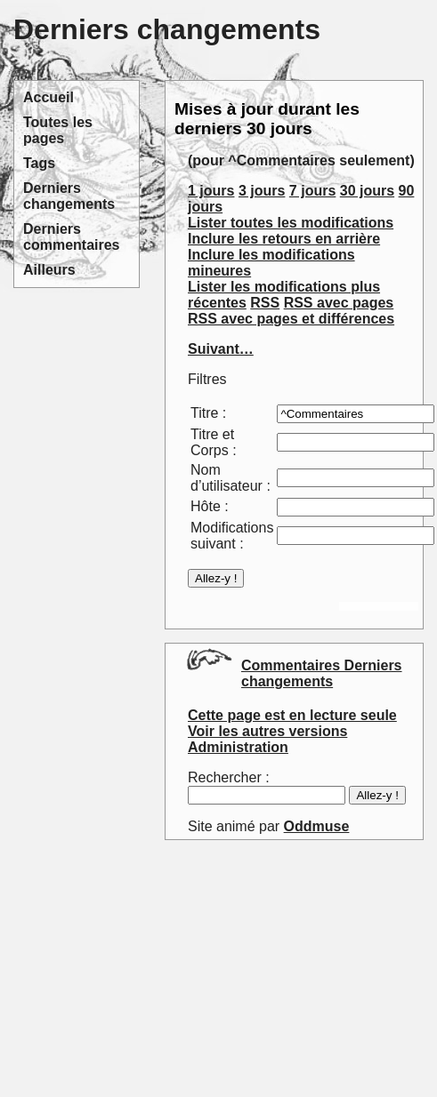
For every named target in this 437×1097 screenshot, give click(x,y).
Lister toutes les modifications (290, 222)
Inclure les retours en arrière (284, 238)
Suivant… (221, 348)
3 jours (262, 190)
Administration (238, 747)
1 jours (211, 190)
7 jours (312, 190)
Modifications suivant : (231, 535)
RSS (264, 302)
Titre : (208, 412)
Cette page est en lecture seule (292, 715)
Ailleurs (49, 269)
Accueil (48, 97)
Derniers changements (69, 196)
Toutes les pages (58, 130)
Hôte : (209, 506)
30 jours (367, 190)
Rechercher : (229, 777)
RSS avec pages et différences (291, 318)
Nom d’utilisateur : (230, 477)
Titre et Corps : (213, 442)
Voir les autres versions (267, 731)
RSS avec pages (339, 302)
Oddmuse (317, 826)
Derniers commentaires (71, 236)
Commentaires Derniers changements (321, 673)
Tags (39, 163)
